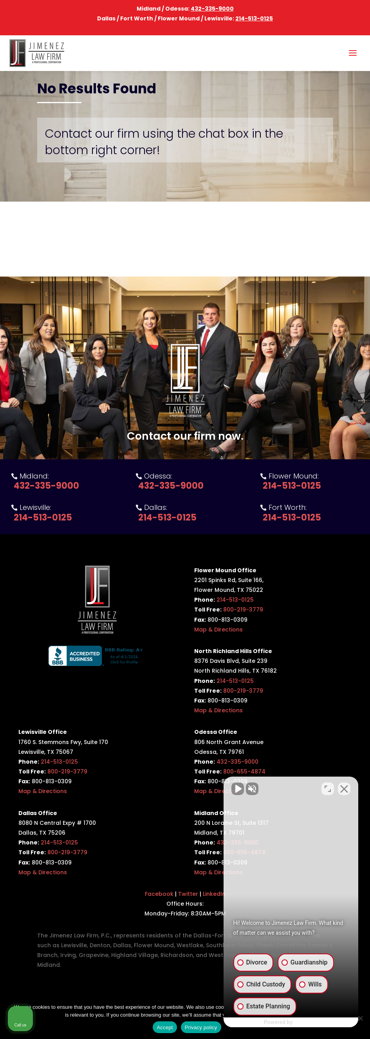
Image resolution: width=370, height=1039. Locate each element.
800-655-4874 (244, 771)
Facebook (159, 894)
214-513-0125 (254, 18)
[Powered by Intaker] (303, 1022)
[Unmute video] (231, 788)
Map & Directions (218, 629)
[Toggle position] (327, 788)
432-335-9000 (212, 9)
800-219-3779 (243, 609)
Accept (165, 1027)
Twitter (188, 894)
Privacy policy (201, 1027)
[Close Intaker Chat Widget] (344, 788)
